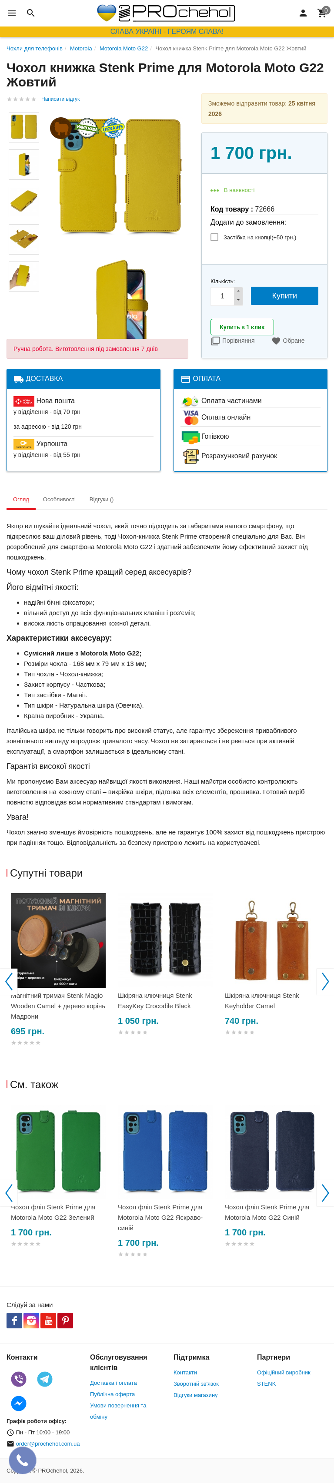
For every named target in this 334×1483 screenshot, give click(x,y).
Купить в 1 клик (242, 327)
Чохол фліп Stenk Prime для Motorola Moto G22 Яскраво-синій (160, 1217)
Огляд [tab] (21, 499)
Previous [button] (8, 982)
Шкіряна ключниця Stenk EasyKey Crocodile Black (155, 1001)
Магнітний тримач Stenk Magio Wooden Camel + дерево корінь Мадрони (58, 1006)
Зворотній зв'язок (196, 1383)
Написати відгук (60, 99)
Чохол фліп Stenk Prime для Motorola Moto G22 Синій (267, 1212)
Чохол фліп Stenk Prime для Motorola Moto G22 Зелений (53, 1212)
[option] (60, 979)
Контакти (185, 1372)
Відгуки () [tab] (102, 499)
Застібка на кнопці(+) (260, 237)
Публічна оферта (112, 1394)
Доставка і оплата (113, 1383)
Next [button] (325, 982)
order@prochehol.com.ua (48, 1443)
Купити (284, 295)
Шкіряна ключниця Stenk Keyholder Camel (262, 1001)
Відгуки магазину (196, 1395)
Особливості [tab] (59, 499)
